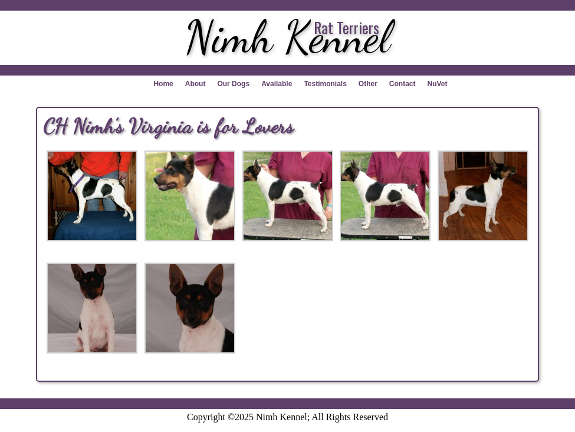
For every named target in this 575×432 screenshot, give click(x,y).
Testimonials (325, 84)
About (195, 84)
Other (368, 84)
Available (276, 84)
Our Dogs (233, 84)
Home (163, 84)
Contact (402, 84)
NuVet (438, 84)
